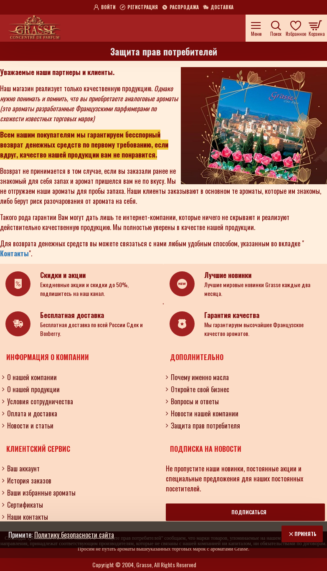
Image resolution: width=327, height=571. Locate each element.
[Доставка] (218, 7)
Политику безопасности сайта (74, 535)
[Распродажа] (180, 7)
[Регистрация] (139, 7)
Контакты (14, 253)
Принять (305, 533)
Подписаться (248, 512)
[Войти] (104, 7)
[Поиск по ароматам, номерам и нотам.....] (275, 28)
